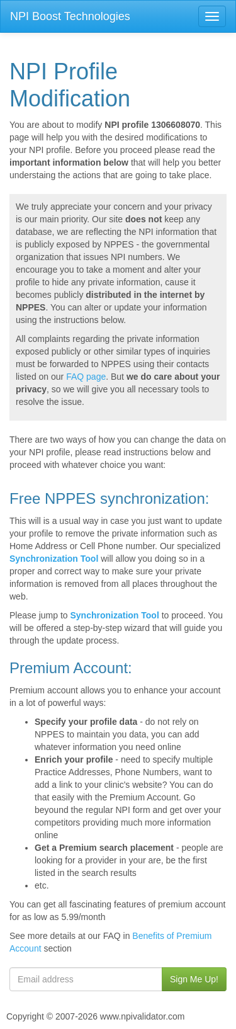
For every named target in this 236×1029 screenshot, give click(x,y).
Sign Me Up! (194, 979)
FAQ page (86, 377)
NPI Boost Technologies (70, 16)
